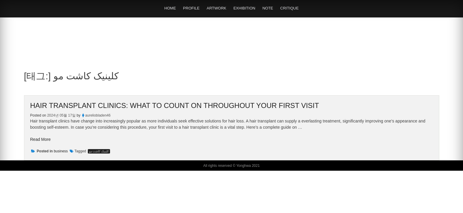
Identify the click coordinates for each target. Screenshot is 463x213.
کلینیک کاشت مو (99, 151)
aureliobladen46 (97, 115)
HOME (170, 8)
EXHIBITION (244, 8)
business (61, 151)
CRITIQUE (289, 8)
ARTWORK (216, 8)
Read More (40, 139)
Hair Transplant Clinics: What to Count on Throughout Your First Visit (174, 105)
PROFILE (191, 8)
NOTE (267, 8)
